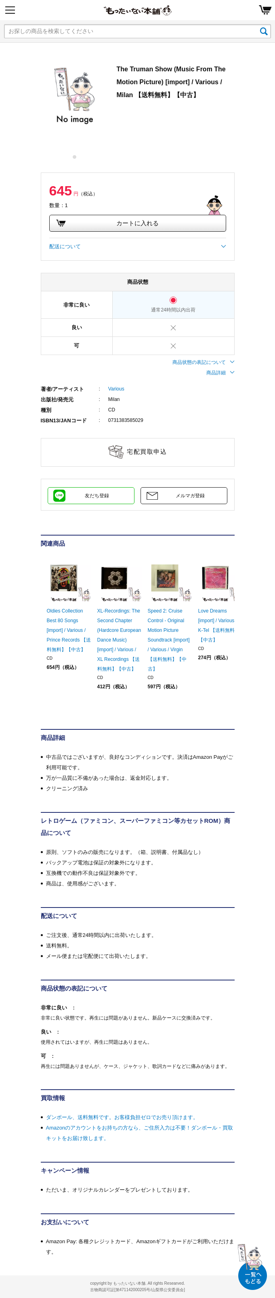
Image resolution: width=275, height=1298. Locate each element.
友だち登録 (97, 495)
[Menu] (10, 10)
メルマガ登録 (190, 495)
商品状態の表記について (203, 362)
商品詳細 (220, 373)
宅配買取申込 (147, 451)
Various (116, 389)
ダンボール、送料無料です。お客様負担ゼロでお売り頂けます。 (122, 1117)
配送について (137, 246)
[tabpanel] (75, 96)
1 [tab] (75, 157)
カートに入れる (107, 223)
